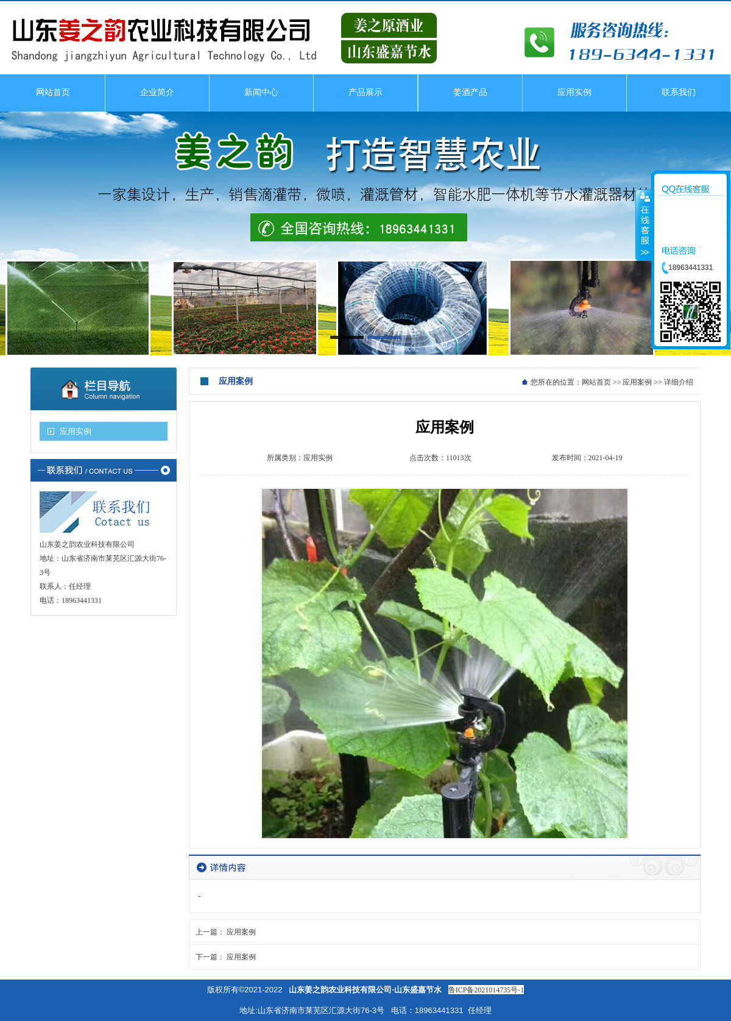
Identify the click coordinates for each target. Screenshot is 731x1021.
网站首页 (596, 382)
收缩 (643, 225)
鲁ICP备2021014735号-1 (486, 990)
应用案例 (637, 382)
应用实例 (75, 431)
